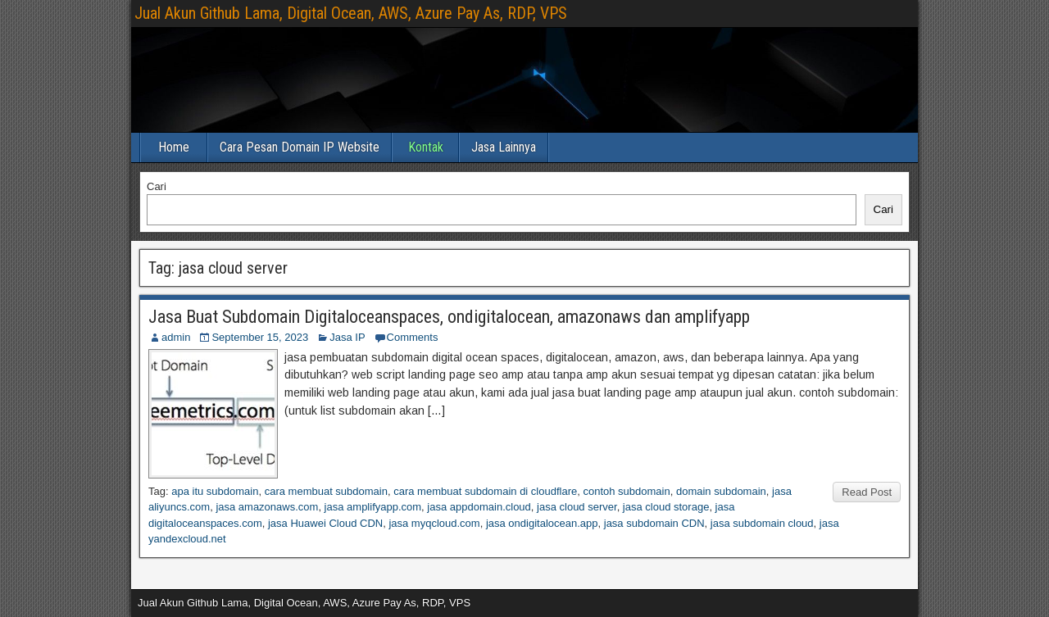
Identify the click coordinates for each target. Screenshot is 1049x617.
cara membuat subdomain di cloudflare (485, 491)
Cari (156, 186)
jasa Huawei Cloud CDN (325, 523)
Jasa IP (347, 337)
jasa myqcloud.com (433, 523)
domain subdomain (721, 491)
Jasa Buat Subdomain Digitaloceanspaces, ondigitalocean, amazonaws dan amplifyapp (449, 316)
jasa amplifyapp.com (373, 507)
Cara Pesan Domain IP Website (299, 147)
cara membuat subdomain (326, 491)
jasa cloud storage (666, 507)
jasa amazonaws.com (267, 507)
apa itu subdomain (214, 491)
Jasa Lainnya (503, 147)
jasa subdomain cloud (762, 523)
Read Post (867, 492)
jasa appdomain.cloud (478, 507)
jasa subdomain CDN (654, 523)
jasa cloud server (577, 507)
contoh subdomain (626, 491)
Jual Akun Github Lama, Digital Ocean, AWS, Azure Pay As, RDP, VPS (350, 13)
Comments (412, 337)
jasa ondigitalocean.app (542, 523)
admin (175, 337)
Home (173, 147)
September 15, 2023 (259, 337)
